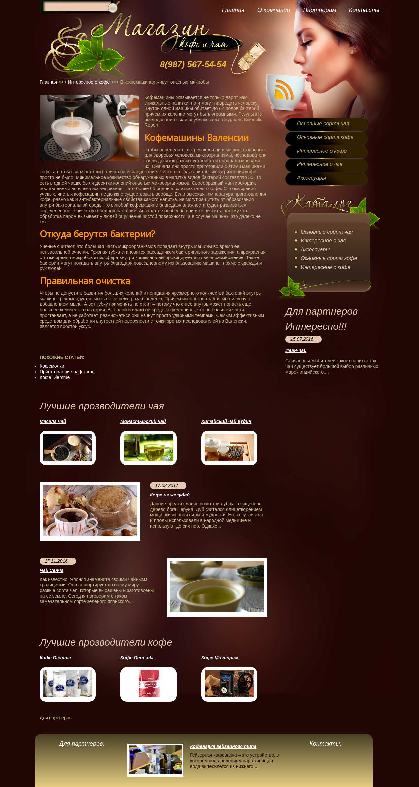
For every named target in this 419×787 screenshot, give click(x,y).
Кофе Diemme (55, 377)
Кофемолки (52, 366)
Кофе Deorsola (137, 657)
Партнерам (319, 10)
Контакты (364, 10)
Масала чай (53, 421)
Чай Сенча (51, 570)
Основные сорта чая (323, 123)
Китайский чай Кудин (226, 421)
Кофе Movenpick (220, 657)
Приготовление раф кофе (67, 371)
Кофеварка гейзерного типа (223, 746)
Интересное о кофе (89, 82)
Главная (233, 10)
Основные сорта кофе (325, 137)
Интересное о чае (320, 164)
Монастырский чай (143, 421)
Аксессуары (311, 178)
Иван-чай (295, 350)
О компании (273, 10)
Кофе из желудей (170, 494)
